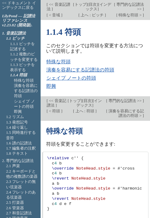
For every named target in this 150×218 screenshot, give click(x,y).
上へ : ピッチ (92, 15)
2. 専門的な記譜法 (18, 160)
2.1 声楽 (13, 166)
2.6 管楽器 (15, 208)
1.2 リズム (15, 116)
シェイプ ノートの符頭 (71, 78)
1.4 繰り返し (17, 127)
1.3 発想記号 (17, 122)
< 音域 (54, 15)
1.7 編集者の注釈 (21, 148)
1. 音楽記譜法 (14, 33)
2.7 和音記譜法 (19, 213)
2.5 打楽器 (15, 202)
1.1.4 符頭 (18, 75)
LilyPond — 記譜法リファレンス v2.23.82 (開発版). (18, 20)
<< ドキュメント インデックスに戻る (19, 5)
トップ (80, 4)
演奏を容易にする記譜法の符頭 (80, 69)
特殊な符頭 (58, 61)
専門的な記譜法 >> (129, 6)
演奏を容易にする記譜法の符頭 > (126, 113)
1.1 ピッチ (15, 38)
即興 (51, 86)
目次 (93, 4)
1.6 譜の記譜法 (19, 143)
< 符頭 (54, 111)
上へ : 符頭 (84, 111)
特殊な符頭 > (130, 15)
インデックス (89, 102)
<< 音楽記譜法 (58, 6)
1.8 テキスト (17, 153)
